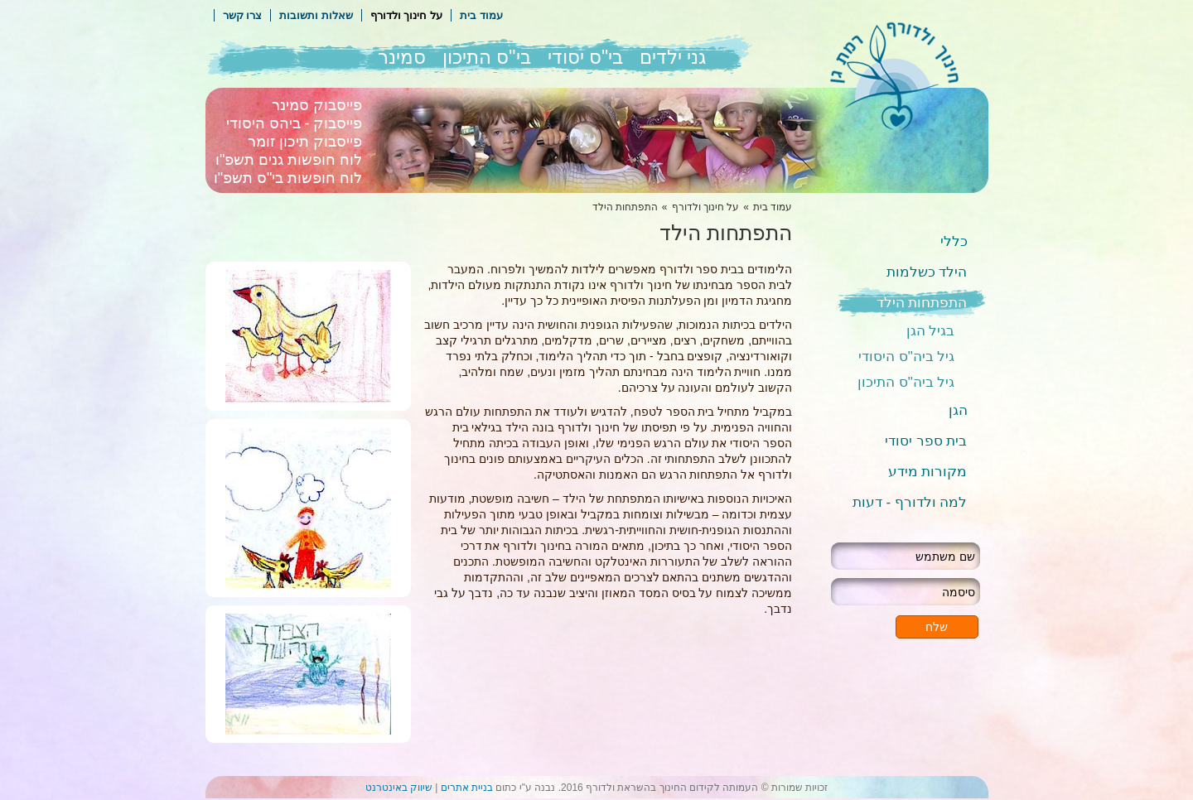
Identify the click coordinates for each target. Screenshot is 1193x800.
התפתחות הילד (922, 303)
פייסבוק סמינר (317, 105)
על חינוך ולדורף (406, 15)
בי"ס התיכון (486, 57)
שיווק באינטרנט (398, 787)
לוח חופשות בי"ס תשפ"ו (288, 178)
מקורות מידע (928, 472)
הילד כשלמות (927, 272)
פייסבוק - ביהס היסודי (294, 123)
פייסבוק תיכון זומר (305, 141)
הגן (958, 410)
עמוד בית (481, 15)
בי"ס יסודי (586, 57)
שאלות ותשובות (316, 15)
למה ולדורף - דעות (910, 502)
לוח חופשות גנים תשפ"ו (288, 160)
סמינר (402, 57)
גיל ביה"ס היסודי (906, 356)
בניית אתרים (467, 787)
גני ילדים (673, 57)
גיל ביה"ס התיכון (905, 382)
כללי (954, 241)
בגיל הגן (930, 331)
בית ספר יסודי (926, 441)
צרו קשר (243, 15)
